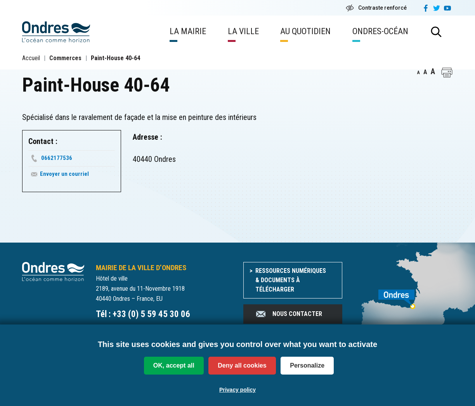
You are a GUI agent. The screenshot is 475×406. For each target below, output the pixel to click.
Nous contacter (288, 314)
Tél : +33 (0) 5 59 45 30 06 (143, 314)
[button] (447, 72)
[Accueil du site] (53, 271)
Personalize (307, 365)
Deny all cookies (242, 365)
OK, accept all (173, 365)
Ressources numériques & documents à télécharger (290, 280)
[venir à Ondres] (403, 295)
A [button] (418, 72)
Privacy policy (237, 390)
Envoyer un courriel (64, 173)
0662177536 (56, 157)
